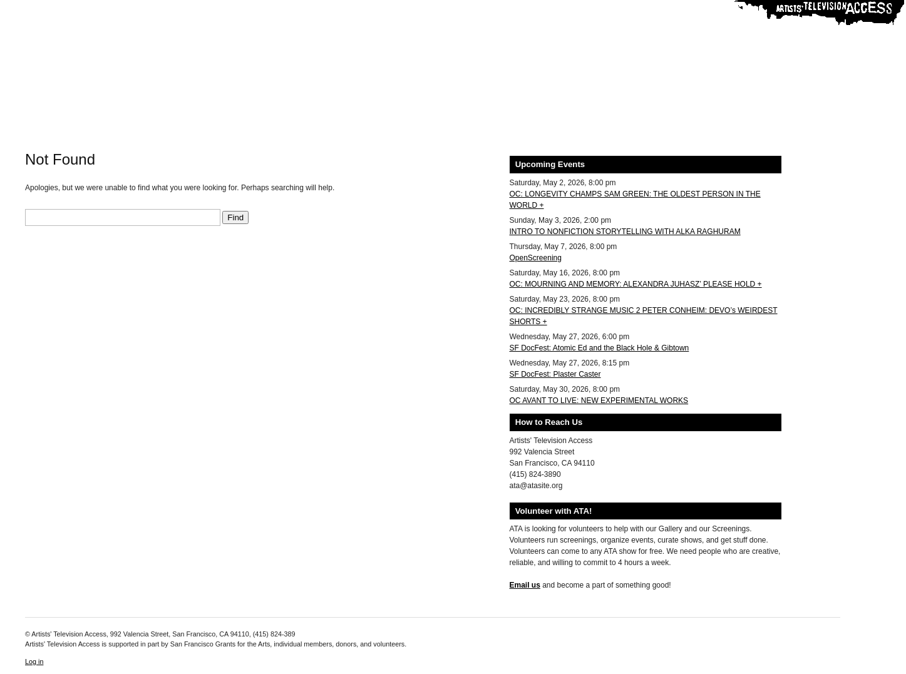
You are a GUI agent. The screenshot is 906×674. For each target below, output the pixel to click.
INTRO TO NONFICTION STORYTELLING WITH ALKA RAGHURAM (625, 231)
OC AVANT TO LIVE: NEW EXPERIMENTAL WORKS (599, 400)
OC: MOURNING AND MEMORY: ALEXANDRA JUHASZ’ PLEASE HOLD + (636, 284)
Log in (34, 661)
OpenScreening (536, 257)
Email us (525, 585)
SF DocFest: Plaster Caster (555, 374)
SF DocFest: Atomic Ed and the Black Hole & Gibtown (599, 348)
